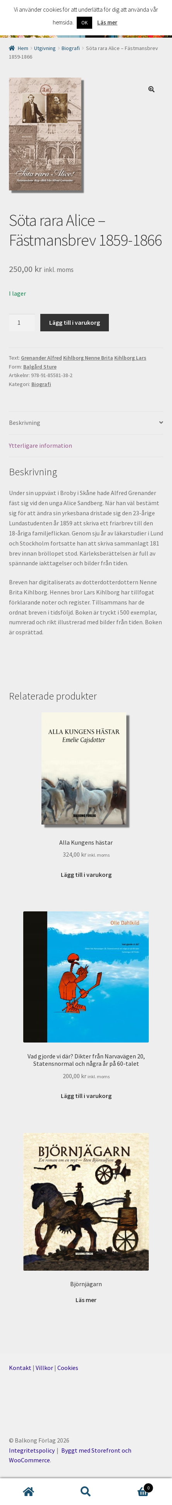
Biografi (71, 48)
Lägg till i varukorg (74, 322)
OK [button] (84, 22)
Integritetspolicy (32, 1450)
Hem (23, 48)
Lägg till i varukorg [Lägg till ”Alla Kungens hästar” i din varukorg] (86, 874)
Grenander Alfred (41, 357)
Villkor (44, 1368)
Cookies (67, 1368)
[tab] (86, 423)
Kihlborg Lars (130, 357)
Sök (86, 1492)
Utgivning (45, 48)
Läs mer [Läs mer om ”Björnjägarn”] (86, 1300)
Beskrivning (24, 422)
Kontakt (20, 1368)
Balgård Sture (40, 366)
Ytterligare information (40, 445)
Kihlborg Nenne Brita (88, 357)
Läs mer (107, 22)
